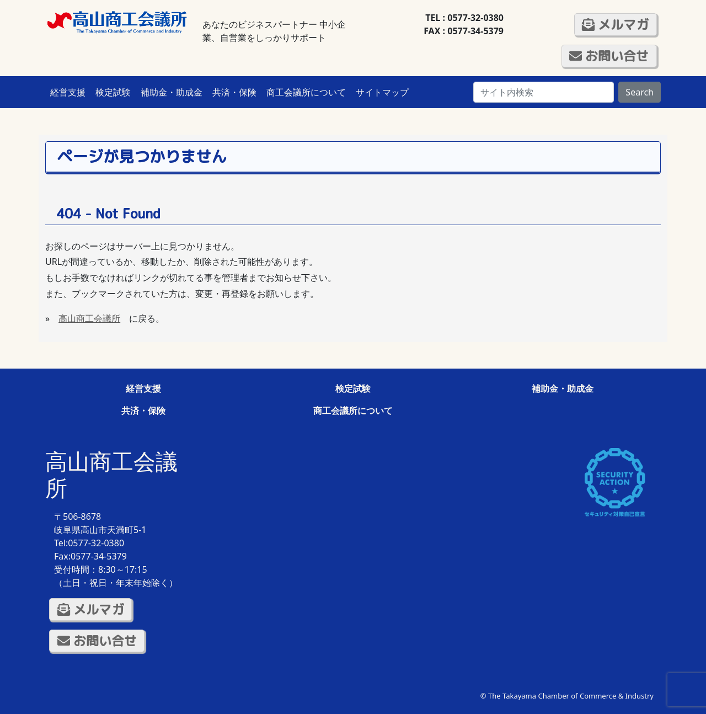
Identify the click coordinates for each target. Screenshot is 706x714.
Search (639, 92)
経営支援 (67, 92)
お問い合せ (609, 56)
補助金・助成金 (171, 92)
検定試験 (113, 92)
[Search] (543, 92)
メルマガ (615, 24)
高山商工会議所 (89, 318)
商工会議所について (306, 92)
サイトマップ (382, 92)
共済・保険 (234, 92)
